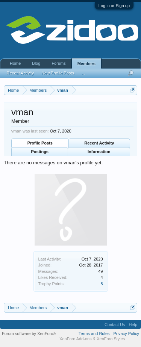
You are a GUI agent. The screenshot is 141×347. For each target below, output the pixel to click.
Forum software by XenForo (29, 333)
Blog (36, 63)
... (83, 73)
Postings (40, 151)
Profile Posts (40, 143)
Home (15, 63)
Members (86, 63)
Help (133, 324)
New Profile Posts (57, 73)
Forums (58, 63)
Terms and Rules (94, 333)
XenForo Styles (111, 339)
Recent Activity (99, 143)
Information (99, 151)
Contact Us (115, 324)
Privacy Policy (126, 333)
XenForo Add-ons (75, 339)
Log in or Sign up (114, 5)
